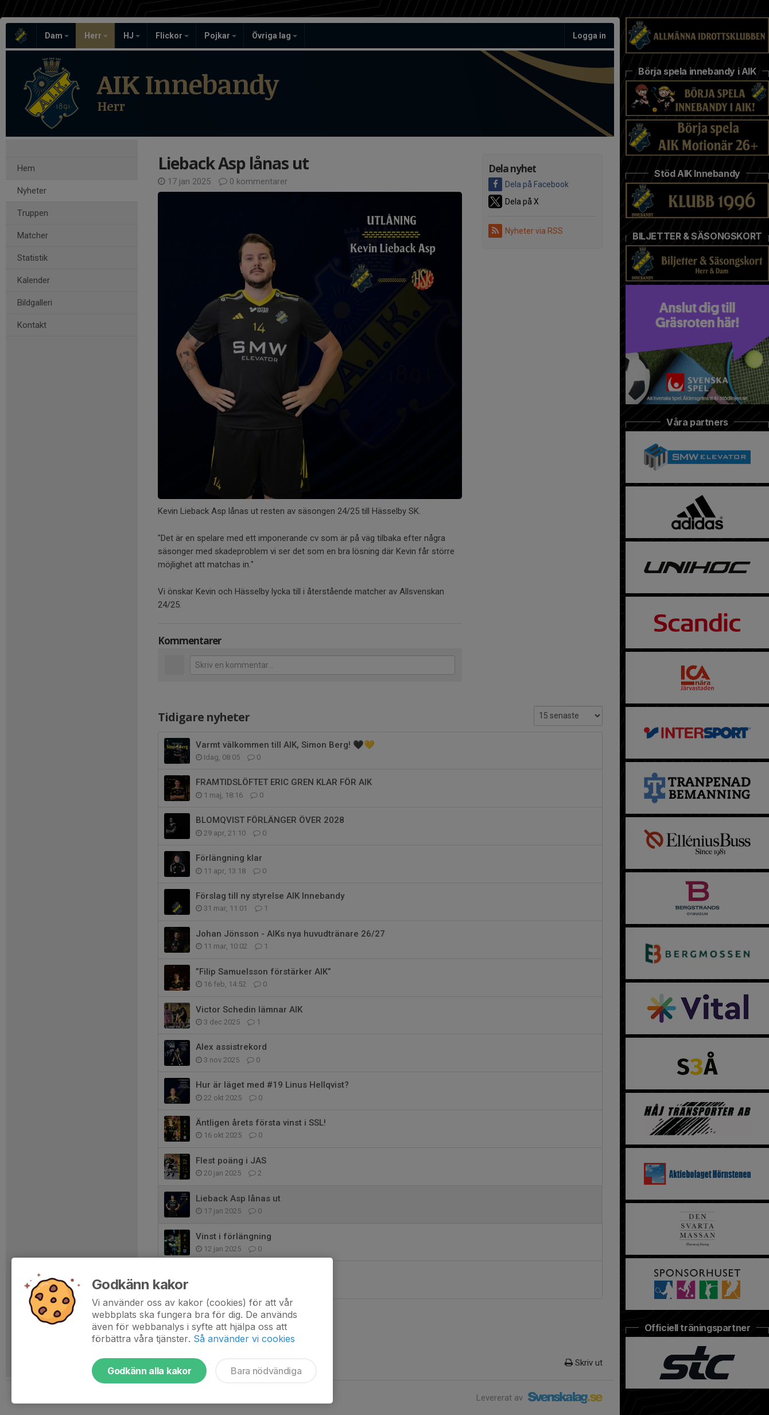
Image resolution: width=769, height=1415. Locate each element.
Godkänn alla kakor (149, 1371)
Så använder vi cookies (244, 1338)
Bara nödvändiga (266, 1371)
